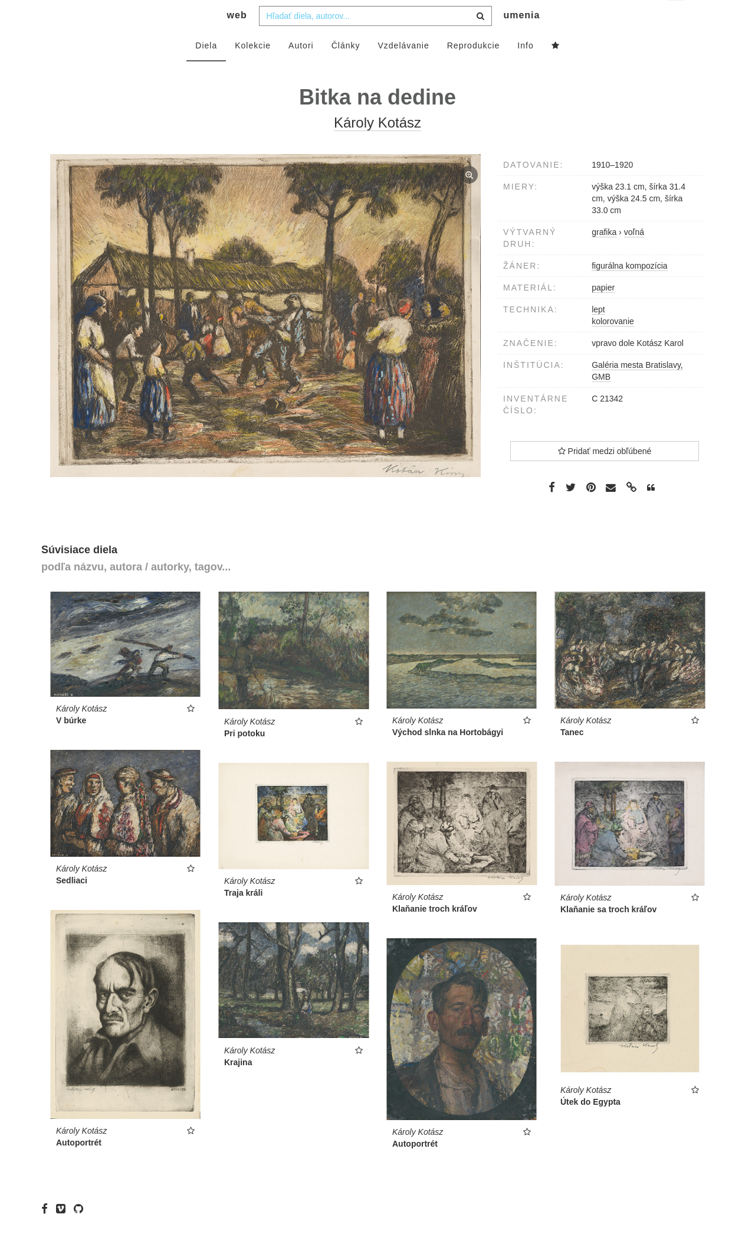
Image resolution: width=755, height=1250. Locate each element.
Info (525, 69)
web (237, 39)
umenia (521, 39)
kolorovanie (613, 345)
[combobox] (375, 40)
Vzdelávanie (403, 69)
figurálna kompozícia (629, 289)
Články (345, 69)
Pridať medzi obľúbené (605, 474)
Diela (206, 69)
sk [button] (677, 18)
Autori (301, 69)
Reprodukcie (473, 69)
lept (598, 333)
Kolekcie (253, 69)
